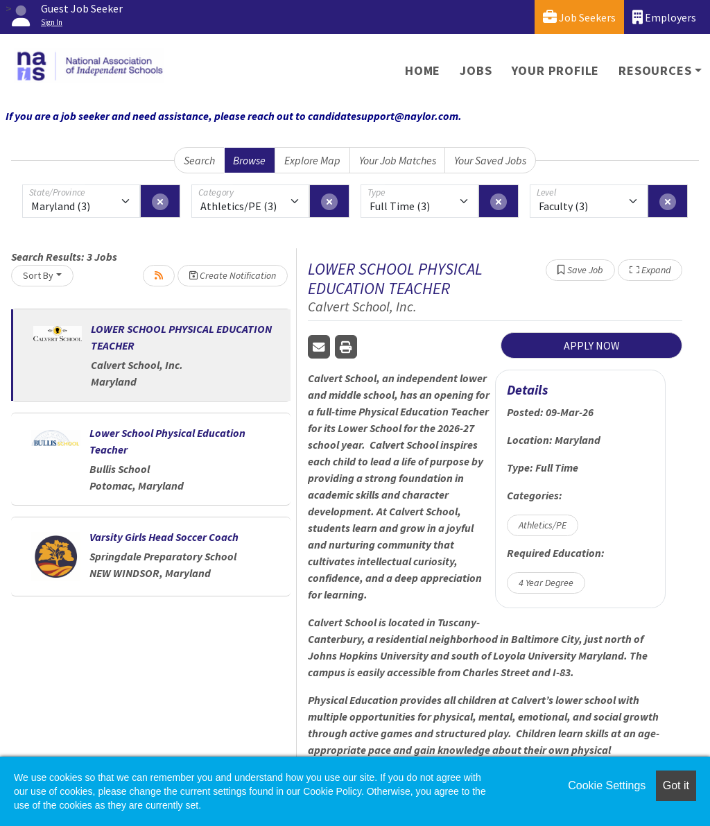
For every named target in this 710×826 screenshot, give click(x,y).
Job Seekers (579, 17)
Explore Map (312, 160)
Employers (664, 17)
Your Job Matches (397, 160)
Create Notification (232, 275)
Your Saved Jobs (490, 160)
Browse (249, 160)
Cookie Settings (607, 785)
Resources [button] (654, 70)
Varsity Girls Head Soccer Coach (164, 537)
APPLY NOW (592, 345)
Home (422, 70)
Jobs (476, 70)
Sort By (38, 275)
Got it (676, 785)
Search (199, 160)
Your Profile (556, 70)
